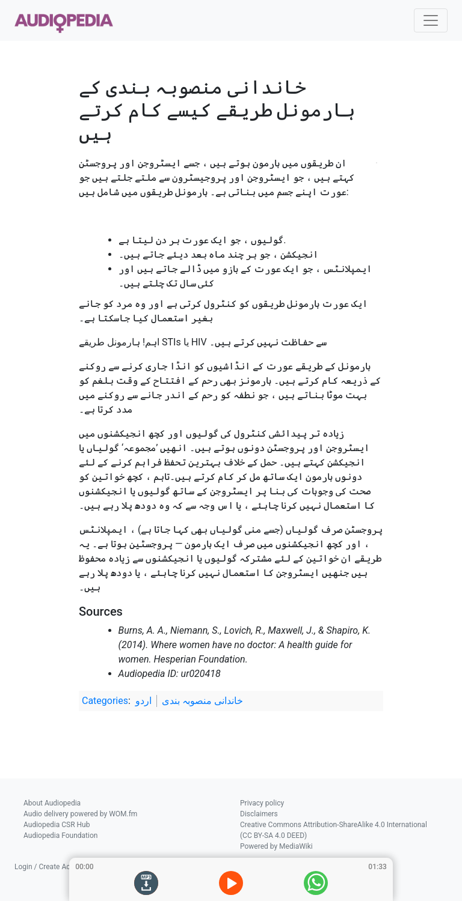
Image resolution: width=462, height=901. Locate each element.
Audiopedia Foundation (60, 835)
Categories (105, 700)
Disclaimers (259, 814)
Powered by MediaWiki (276, 846)
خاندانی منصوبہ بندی (202, 700)
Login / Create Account (51, 867)
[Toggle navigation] (431, 20)
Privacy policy (262, 803)
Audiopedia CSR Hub (56, 825)
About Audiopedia (52, 803)
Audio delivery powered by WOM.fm (80, 814)
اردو (143, 700)
